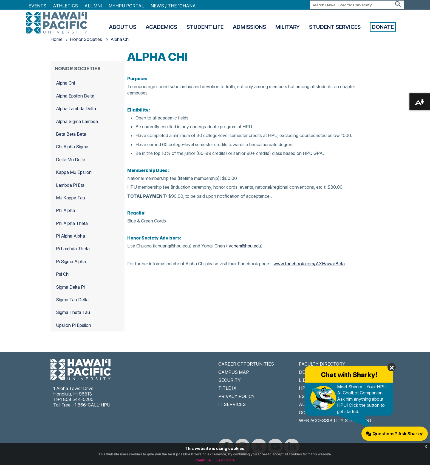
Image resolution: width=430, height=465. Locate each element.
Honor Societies (86, 39)
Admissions (249, 27)
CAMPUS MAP (233, 372)
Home (56, 39)
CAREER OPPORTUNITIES (246, 364)
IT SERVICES (232, 404)
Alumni (93, 6)
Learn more (225, 460)
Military (287, 27)
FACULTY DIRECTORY (322, 364)
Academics (161, 27)
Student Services (335, 27)
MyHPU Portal (126, 6)
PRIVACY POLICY (236, 396)
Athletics (65, 6)
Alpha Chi (120, 39)
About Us (122, 27)
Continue (203, 460)
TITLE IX (227, 388)
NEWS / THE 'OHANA (173, 6)
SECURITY (229, 380)
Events (37, 6)
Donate (383, 27)
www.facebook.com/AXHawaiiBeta (309, 263)
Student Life (205, 27)
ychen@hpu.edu (245, 246)
